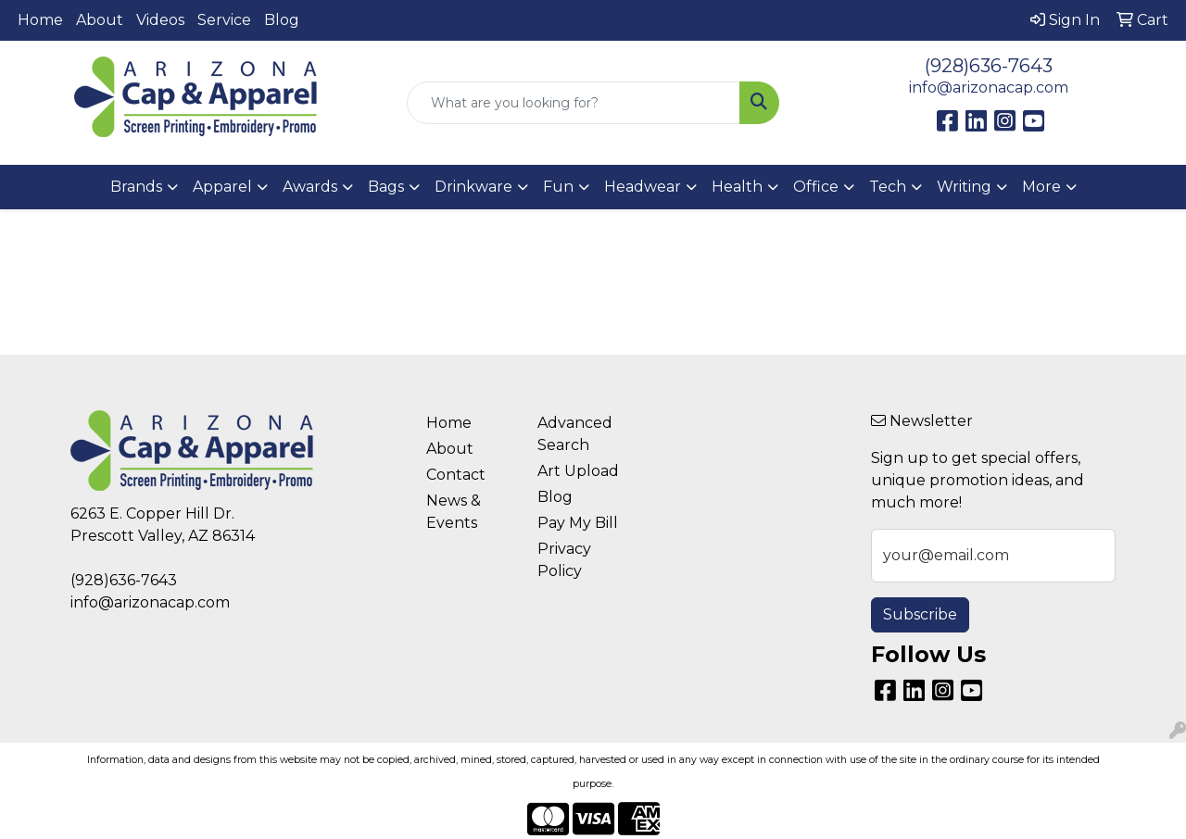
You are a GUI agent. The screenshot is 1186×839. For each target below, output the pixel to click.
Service (224, 20)
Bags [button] (386, 186)
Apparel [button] (222, 186)
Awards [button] (310, 186)
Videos (160, 20)
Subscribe (920, 614)
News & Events (453, 512)
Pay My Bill (577, 523)
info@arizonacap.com (988, 87)
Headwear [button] (642, 186)
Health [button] (737, 186)
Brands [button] (136, 186)
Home (40, 20)
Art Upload (578, 471)
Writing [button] (964, 186)
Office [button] (816, 186)
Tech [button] (887, 186)
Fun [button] (558, 186)
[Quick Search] (574, 102)
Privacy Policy (564, 560)
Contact (456, 474)
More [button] (1041, 186)
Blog (281, 20)
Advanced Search (574, 434)
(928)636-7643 (989, 66)
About (99, 20)
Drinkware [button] (473, 186)
